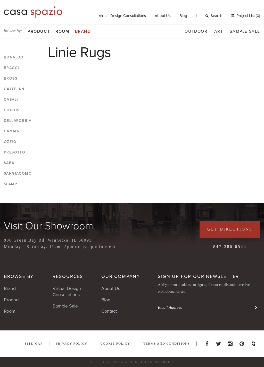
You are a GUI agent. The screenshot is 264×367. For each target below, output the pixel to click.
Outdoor (196, 31)
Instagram (230, 342)
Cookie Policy (115, 343)
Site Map (34, 343)
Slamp (10, 184)
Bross (10, 78)
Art (218, 31)
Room (62, 31)
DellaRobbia (17, 120)
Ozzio (10, 142)
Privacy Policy (71, 343)
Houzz (253, 342)
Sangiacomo (18, 173)
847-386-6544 (229, 246)
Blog (183, 15)
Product (39, 31)
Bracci (11, 68)
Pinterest (242, 342)
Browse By (19, 276)
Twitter (218, 342)
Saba (9, 163)
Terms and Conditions (166, 343)
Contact (109, 311)
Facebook (207, 342)
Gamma (11, 131)
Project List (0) (247, 15)
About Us (163, 15)
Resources (68, 276)
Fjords (11, 110)
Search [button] (213, 15)
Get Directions (229, 229)
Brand (83, 31)
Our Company (120, 276)
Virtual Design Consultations (122, 15)
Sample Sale (245, 31)
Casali (11, 99)
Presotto (14, 152)
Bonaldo (14, 57)
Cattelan (14, 89)
